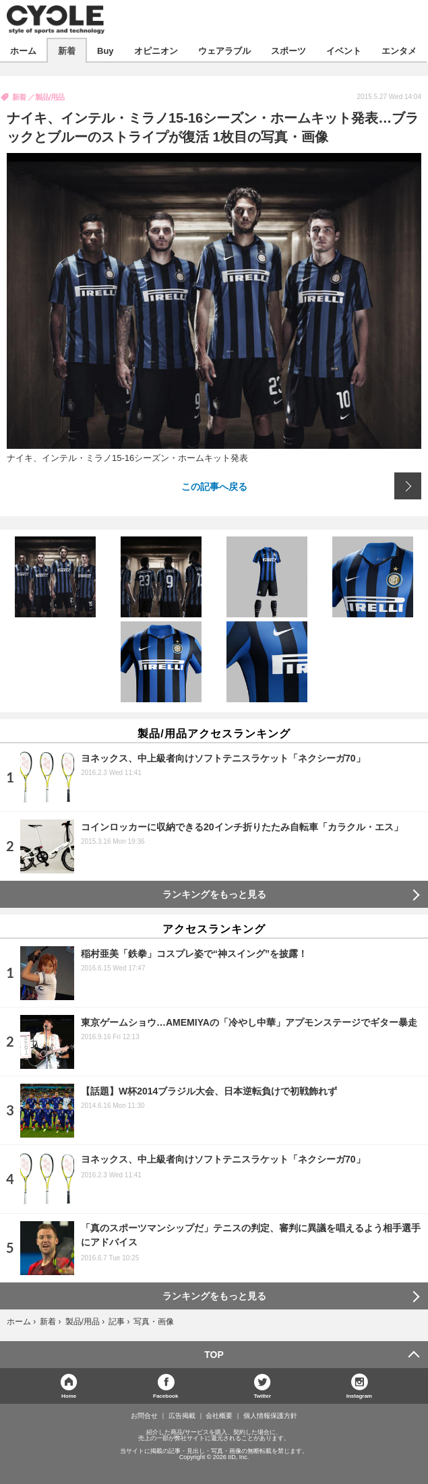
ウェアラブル (224, 50)
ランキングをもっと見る (214, 894)
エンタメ (399, 50)
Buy (105, 50)
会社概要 (219, 1416)
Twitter (262, 1395)
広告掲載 (182, 1416)
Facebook (165, 1395)
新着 (66, 50)
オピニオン (156, 50)
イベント (343, 50)
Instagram (359, 1395)
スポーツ (288, 50)
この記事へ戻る (214, 486)
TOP (214, 1354)
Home (68, 1395)
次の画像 (407, 485)
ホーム (23, 50)
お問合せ (144, 1416)
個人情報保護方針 (270, 1416)
